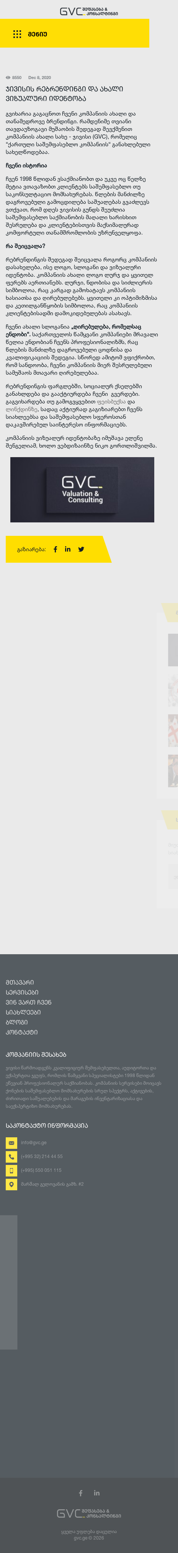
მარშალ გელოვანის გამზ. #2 (52, 1184)
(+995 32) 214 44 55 (42, 1156)
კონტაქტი (22, 1033)
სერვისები (22, 993)
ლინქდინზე (22, 409)
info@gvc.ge (33, 1142)
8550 (13, 78)
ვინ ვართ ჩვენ (29, 1003)
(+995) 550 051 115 (41, 1170)
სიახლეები (23, 1013)
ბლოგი (17, 1023)
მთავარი (20, 983)
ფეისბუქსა (112, 401)
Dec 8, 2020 (39, 78)
